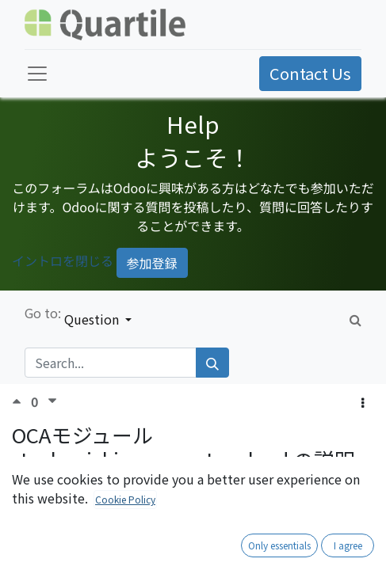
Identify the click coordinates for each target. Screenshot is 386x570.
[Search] (212, 363)
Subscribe (334, 499)
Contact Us (310, 73)
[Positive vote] (21, 401)
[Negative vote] (52, 401)
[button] (362, 402)
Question (93, 319)
